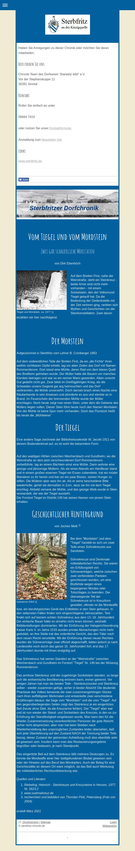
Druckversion (28, 822)
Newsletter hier (52, 139)
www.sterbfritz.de (30, 161)
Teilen (23, 179)
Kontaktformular (60, 128)
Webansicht (109, 825)
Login (113, 822)
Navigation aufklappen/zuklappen (67, 5)
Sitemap (45, 822)
